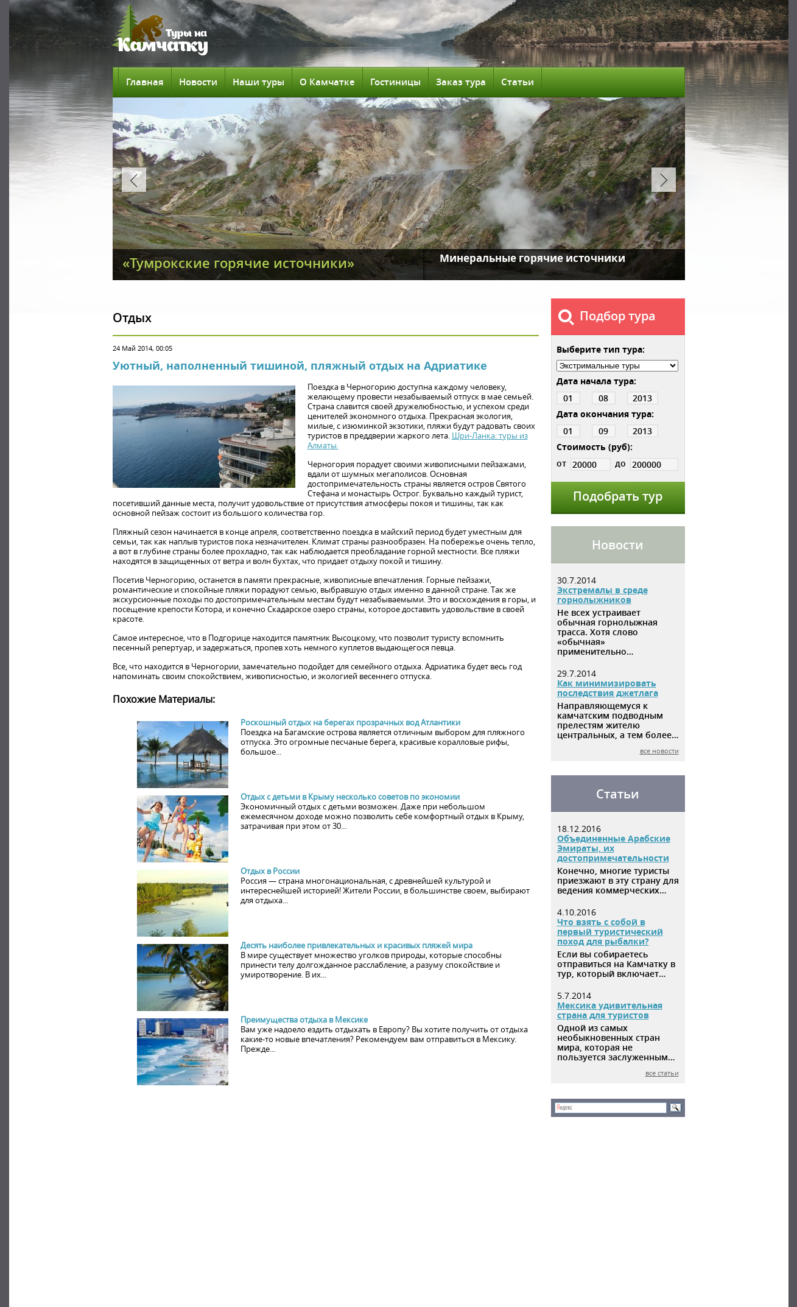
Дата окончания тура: (605, 413)
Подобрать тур (617, 496)
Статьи (517, 82)
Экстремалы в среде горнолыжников (602, 594)
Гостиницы (395, 82)
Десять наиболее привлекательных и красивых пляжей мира (356, 945)
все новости (659, 750)
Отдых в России (270, 870)
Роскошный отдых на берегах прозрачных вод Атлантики (350, 722)
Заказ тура (461, 82)
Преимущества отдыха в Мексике (304, 1019)
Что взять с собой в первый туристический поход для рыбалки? (610, 931)
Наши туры (258, 82)
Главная (145, 82)
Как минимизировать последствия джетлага (607, 688)
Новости (198, 82)
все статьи (662, 1072)
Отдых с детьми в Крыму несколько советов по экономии (350, 796)
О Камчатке (327, 82)
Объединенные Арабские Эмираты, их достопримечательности (613, 848)
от (583, 463)
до (646, 463)
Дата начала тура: (596, 381)
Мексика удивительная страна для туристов (609, 1010)
